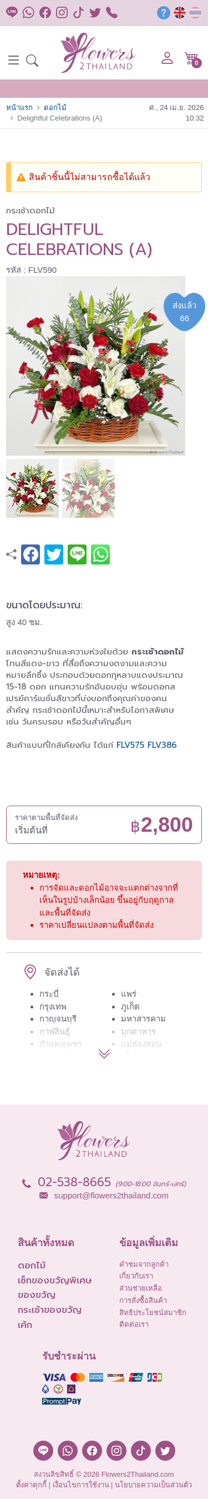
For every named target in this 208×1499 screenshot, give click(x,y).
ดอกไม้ (55, 107)
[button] (32, 62)
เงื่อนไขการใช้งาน (81, 1485)
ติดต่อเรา (134, 1324)
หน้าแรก (19, 107)
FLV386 (162, 745)
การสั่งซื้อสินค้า (143, 1300)
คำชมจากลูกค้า (144, 1264)
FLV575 (130, 745)
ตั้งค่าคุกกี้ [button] (31, 1485)
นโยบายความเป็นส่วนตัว (153, 1485)
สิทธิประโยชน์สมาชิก (152, 1312)
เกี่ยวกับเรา (136, 1276)
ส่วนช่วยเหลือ (140, 1288)
